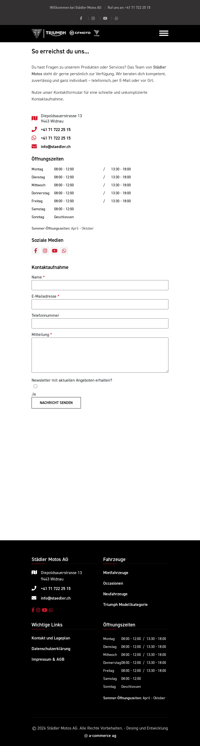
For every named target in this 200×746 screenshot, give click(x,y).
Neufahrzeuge (115, 593)
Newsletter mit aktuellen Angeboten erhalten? (72, 380)
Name (37, 277)
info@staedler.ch (56, 146)
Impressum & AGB (48, 659)
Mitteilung (40, 334)
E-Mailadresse (44, 296)
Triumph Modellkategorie (125, 604)
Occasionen (113, 583)
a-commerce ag (102, 735)
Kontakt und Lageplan (51, 637)
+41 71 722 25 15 (137, 7)
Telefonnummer (45, 315)
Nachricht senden (56, 402)
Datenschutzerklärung (51, 648)
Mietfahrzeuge (115, 572)
